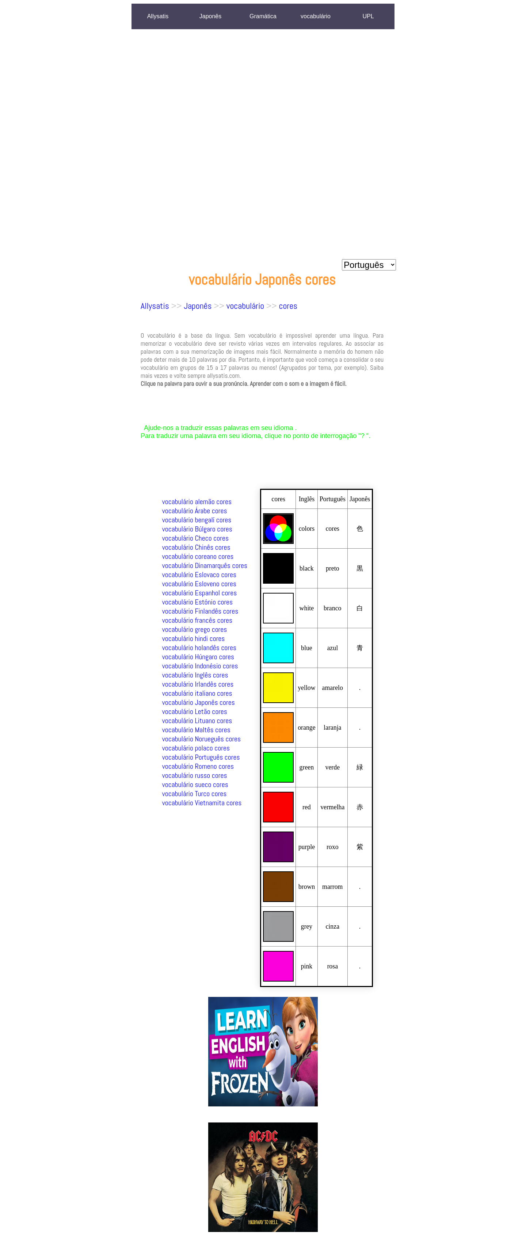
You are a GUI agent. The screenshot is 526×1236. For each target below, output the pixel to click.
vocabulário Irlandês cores (198, 684)
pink (307, 966)
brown (306, 886)
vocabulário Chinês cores (196, 547)
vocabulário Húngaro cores (198, 656)
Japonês (210, 16)
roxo (333, 847)
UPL (368, 16)
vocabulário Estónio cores (197, 602)
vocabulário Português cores (201, 757)
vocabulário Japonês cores (198, 702)
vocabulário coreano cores (198, 556)
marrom (332, 886)
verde (332, 767)
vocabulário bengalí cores (197, 520)
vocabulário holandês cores (199, 647)
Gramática (263, 16)
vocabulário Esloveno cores (199, 583)
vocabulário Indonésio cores (200, 666)
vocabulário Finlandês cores (200, 611)
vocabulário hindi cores (193, 638)
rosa (332, 966)
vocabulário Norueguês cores (201, 739)
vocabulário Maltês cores (196, 729)
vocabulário (316, 16)
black (307, 568)
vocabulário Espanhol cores (199, 593)
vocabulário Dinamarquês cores (204, 565)
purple (306, 847)
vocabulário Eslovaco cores (199, 574)
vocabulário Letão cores (194, 711)
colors (307, 528)
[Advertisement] (369, 146)
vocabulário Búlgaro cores (197, 529)
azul (332, 648)
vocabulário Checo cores (195, 538)
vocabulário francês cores (197, 620)
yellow (306, 687)
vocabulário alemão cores (197, 501)
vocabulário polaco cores (196, 748)
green (307, 767)
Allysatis (158, 16)
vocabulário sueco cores (195, 784)
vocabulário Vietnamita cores (202, 802)
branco (332, 608)
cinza (332, 926)
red (306, 807)
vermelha (332, 807)
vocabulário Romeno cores (198, 766)
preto (332, 568)
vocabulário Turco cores (194, 793)
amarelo (332, 687)
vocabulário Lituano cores (197, 720)
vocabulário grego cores (194, 629)
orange (306, 727)
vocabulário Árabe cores (194, 510)
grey (307, 926)
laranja (332, 727)
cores (288, 305)
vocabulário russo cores (194, 775)
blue (306, 648)
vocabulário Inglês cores (195, 675)
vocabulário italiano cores (197, 693)
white (307, 608)
